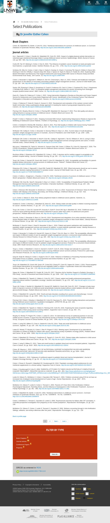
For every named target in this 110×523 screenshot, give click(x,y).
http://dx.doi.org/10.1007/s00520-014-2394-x (28, 312)
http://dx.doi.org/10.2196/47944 (54, 75)
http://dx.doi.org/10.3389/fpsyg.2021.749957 (76, 121)
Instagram (90, 498)
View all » (55, 454)
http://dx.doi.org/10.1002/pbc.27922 (56, 213)
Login (89, 3)
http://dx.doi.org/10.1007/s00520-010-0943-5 (76, 365)
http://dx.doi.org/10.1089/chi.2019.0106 (26, 193)
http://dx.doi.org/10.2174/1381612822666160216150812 (62, 296)
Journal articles (22, 441)
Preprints (20, 448)
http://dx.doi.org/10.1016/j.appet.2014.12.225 (28, 304)
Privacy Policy (17, 484)
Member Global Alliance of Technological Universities (78, 510)
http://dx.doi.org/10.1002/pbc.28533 (25, 164)
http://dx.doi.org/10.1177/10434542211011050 (67, 127)
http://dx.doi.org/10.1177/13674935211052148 (40, 83)
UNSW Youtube (80, 493)
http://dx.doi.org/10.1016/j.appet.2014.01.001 (54, 325)
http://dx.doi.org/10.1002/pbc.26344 (63, 290)
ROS (39, 468)
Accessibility (47, 484)
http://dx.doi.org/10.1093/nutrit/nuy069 (58, 205)
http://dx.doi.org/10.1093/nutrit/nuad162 (77, 66)
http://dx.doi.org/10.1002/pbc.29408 (25, 115)
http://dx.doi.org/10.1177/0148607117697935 (28, 260)
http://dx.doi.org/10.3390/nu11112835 (25, 199)
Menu (106, 3)
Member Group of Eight (35, 510)
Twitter (89, 489)
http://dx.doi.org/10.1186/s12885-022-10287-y (62, 91)
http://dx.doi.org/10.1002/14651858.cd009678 (55, 47)
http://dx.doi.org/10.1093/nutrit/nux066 (51, 268)
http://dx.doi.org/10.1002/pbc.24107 (48, 333)
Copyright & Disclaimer (32, 484)
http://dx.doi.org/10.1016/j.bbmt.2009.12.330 (28, 353)
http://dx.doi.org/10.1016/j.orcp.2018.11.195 (65, 237)
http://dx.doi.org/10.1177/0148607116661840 (80, 274)
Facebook (78, 489)
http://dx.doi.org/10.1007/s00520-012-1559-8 (53, 345)
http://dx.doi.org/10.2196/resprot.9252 (45, 253)
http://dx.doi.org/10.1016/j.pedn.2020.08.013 (77, 156)
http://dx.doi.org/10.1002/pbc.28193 (61, 178)
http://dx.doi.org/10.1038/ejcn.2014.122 (71, 319)
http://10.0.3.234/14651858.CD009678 (26, 396)
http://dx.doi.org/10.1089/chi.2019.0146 (26, 186)
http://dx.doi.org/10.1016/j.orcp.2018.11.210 (51, 229)
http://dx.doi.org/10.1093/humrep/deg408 (26, 381)
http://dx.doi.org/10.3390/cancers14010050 (36, 107)
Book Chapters (22, 438)
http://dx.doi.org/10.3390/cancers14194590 (66, 99)
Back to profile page (19, 416)
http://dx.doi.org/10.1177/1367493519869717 (28, 172)
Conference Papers (23, 444)
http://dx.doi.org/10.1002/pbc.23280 (64, 339)
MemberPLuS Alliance (79, 516)
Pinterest (78, 498)
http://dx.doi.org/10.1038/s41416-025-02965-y (41, 60)
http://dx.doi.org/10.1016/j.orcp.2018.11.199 (53, 221)
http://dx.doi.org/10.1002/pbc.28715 (25, 150)
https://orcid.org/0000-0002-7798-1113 (31, 471)
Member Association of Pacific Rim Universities (46, 516)
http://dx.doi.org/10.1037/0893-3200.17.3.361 (54, 388)
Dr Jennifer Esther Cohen (30, 22)
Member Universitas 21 (54, 510)
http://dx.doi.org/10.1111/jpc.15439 (24, 134)
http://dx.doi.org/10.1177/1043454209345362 (58, 359)
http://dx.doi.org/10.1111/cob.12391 (50, 142)
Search (97, 3)
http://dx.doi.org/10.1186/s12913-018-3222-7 (57, 245)
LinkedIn (92, 493)
